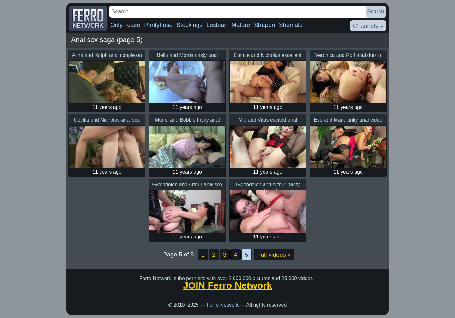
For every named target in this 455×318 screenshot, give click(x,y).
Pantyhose (158, 24)
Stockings (189, 24)
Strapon (264, 24)
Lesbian (217, 24)
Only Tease (125, 24)
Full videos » (274, 254)
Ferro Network (223, 305)
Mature (240, 24)
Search (375, 11)
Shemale (291, 24)
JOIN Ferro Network (227, 285)
